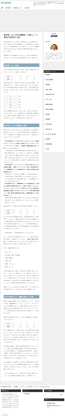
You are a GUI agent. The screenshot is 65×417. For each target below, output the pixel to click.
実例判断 (48, 119)
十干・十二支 (49, 99)
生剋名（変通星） (50, 109)
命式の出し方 (49, 129)
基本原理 (48, 114)
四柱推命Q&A (49, 143)
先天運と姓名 (49, 124)
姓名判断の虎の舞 (51, 403)
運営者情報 (8, 7)
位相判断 (48, 139)
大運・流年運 (49, 89)
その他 (47, 148)
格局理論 (48, 84)
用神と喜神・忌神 (50, 94)
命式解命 (48, 74)
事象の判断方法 (49, 104)
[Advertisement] (32, 19)
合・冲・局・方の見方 (51, 134)
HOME (6, 386)
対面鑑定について (18, 7)
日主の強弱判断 (49, 79)
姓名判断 (27, 7)
